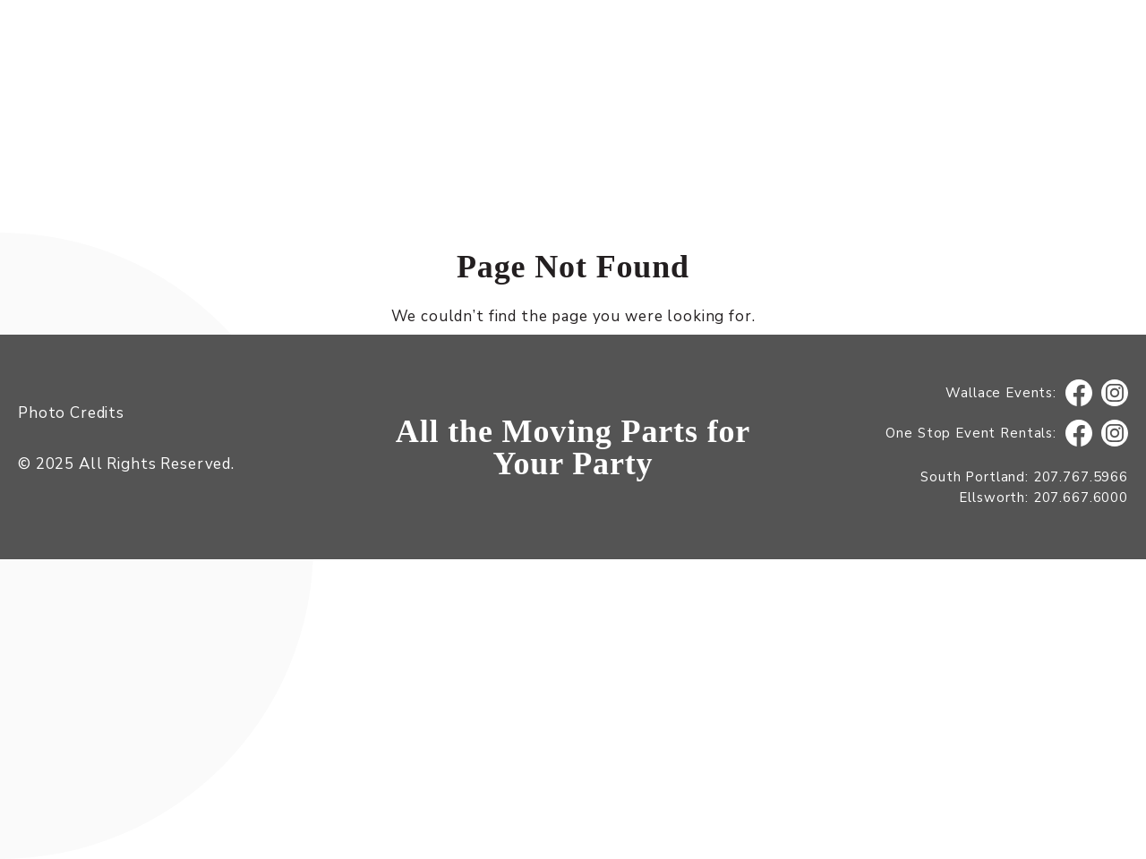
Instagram (1115, 393)
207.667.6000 (1080, 497)
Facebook (1078, 393)
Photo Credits (71, 413)
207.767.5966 (1080, 477)
